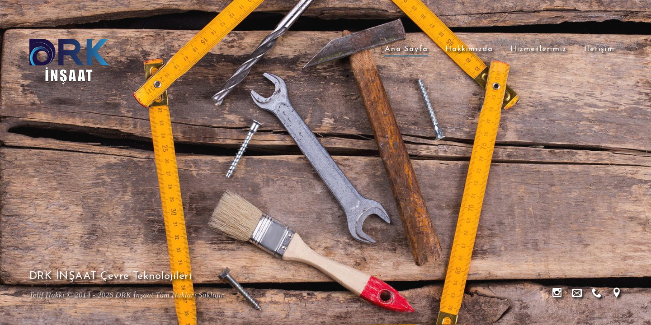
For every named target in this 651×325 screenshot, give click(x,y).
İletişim (599, 49)
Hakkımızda (469, 49)
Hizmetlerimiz (538, 49)
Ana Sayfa (406, 49)
